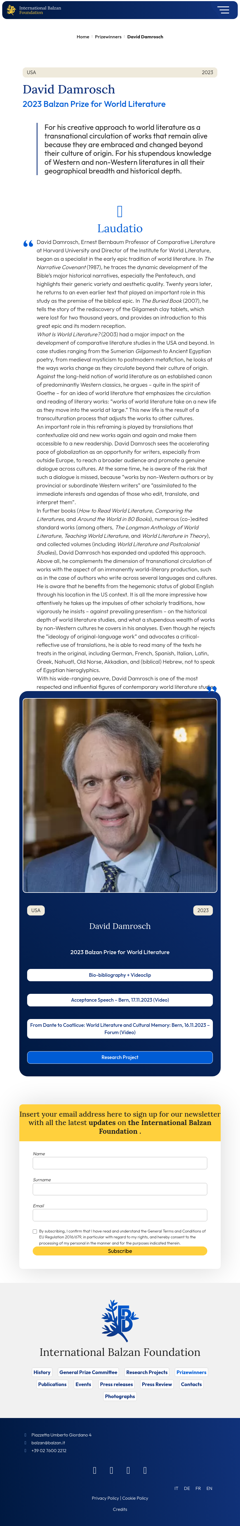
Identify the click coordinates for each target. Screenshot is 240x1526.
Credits (120, 1509)
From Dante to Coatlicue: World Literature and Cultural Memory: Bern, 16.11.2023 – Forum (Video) (120, 1029)
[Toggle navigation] (221, 10)
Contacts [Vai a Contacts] (191, 1384)
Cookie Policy (135, 1498)
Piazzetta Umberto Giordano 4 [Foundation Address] (61, 1435)
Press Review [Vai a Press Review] (157, 1384)
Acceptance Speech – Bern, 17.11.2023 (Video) (120, 1000)
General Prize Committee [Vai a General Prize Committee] (88, 1372)
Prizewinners (108, 36)
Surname (42, 1179)
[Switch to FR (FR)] (198, 1488)
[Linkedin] (111, 1470)
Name (39, 1153)
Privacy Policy (105, 1498)
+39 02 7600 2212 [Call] (48, 1450)
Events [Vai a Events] (83, 1384)
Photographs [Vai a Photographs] (120, 1396)
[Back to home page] (12, 10)
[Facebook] (95, 1470)
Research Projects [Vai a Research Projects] (147, 1372)
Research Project (120, 1057)
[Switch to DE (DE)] (187, 1488)
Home (83, 36)
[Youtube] (145, 1470)
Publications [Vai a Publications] (52, 1384)
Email (38, 1205)
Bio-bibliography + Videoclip (120, 975)
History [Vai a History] (42, 1372)
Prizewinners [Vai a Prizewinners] (191, 1372)
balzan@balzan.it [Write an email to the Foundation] (48, 1442)
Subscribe (120, 1250)
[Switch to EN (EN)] (209, 1488)
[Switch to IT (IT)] (176, 1488)
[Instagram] (128, 1470)
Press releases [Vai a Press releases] (116, 1384)
